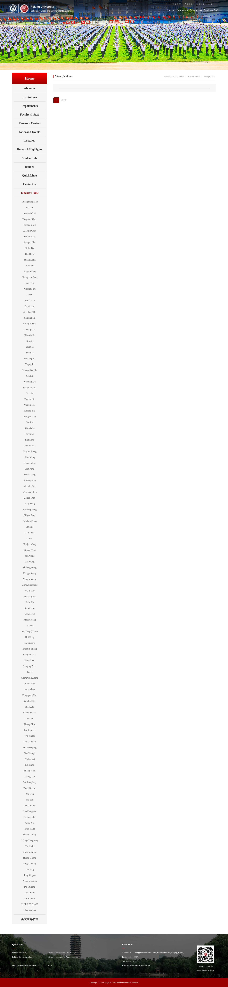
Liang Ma (29, 439)
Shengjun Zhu (29, 712)
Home (181, 76)
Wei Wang (29, 561)
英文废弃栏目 (33, 919)
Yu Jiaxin (29, 846)
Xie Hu (29, 294)
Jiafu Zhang (29, 643)
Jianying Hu (29, 318)
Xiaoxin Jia (29, 335)
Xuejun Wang (29, 544)
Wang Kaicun (29, 788)
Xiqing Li (29, 364)
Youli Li (29, 352)
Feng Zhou (30, 689)
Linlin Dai (29, 248)
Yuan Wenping (29, 747)
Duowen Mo (29, 463)
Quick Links (29, 175)
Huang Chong (29, 858)
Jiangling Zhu (29, 701)
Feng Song (30, 503)
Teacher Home (33, 192)
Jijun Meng (29, 457)
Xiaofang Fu (29, 289)
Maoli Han (30, 300)
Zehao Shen (29, 498)
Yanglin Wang (29, 579)
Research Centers (30, 123)
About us (171, 10)
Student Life (29, 158)
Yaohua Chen (29, 225)
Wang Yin (29, 823)
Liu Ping (30, 869)
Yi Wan (29, 538)
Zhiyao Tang (30, 515)
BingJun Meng (30, 451)
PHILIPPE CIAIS (29, 904)
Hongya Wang (29, 573)
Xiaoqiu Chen (29, 230)
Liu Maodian (30, 741)
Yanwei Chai (30, 213)
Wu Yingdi (30, 736)
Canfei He (29, 306)
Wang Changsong (30, 840)
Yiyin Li (30, 347)
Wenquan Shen (30, 492)
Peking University (19, 953)
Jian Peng (29, 469)
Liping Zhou (29, 683)
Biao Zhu (29, 707)
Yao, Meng (30, 614)
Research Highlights (29, 149)
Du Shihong (29, 887)
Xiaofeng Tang (30, 509)
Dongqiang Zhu (29, 695)
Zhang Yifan (29, 770)
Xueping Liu (29, 381)
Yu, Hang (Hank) (30, 631)
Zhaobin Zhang (30, 649)
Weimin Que (30, 486)
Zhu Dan (30, 794)
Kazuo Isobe (29, 817)
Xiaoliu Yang (30, 619)
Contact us (29, 184)
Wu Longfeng (29, 782)
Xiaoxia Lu (29, 428)
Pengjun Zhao (29, 654)
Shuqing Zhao (29, 666)
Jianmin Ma (29, 445)
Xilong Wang (29, 550)
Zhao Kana (30, 828)
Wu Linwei (29, 759)
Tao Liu (29, 422)
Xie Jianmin (29, 898)
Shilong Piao (30, 480)
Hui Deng (29, 254)
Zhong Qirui (29, 724)
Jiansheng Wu (29, 596)
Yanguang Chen (29, 219)
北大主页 (177, 4)
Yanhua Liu (29, 399)
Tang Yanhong (29, 863)
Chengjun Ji (29, 329)
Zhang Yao (30, 776)
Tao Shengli (29, 753)
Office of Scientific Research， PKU (27, 966)
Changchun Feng (30, 277)
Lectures (29, 140)
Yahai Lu (29, 434)
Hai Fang (29, 265)
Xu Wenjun (29, 608)
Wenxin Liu (29, 405)
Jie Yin (29, 625)
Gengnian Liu (29, 387)
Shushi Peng (29, 474)
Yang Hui (29, 718)
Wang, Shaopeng (30, 585)
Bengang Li (29, 358)
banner (29, 166)
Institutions (182, 10)
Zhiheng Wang (29, 567)
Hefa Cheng (29, 236)
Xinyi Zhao (29, 660)
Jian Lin (29, 376)
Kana (29, 672)
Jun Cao (29, 207)
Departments (196, 10)
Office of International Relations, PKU (63, 953)
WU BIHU (30, 590)
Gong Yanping (29, 852)
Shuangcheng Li (29, 370)
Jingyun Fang (29, 271)
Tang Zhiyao (29, 875)
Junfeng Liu (29, 410)
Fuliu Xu (29, 602)
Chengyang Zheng (29, 678)
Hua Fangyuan (29, 811)
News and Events (29, 132)
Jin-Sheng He (29, 312)
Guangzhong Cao (30, 201)
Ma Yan (29, 799)
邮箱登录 (200, 4)
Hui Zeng (29, 637)
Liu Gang (29, 765)
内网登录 (189, 4)
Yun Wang (29, 556)
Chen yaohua (30, 910)
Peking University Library (23, 957)
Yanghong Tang (29, 521)
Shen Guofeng (29, 834)
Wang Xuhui (30, 805)
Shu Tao (29, 527)
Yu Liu (29, 393)
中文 (210, 4)
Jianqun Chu (29, 242)
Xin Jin (29, 341)
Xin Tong (29, 532)
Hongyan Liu (30, 416)
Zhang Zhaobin (30, 881)
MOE (50, 966)
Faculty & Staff (211, 10)
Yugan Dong (29, 260)
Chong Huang (29, 323)
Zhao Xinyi (29, 892)
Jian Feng (29, 283)
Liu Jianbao (29, 730)
